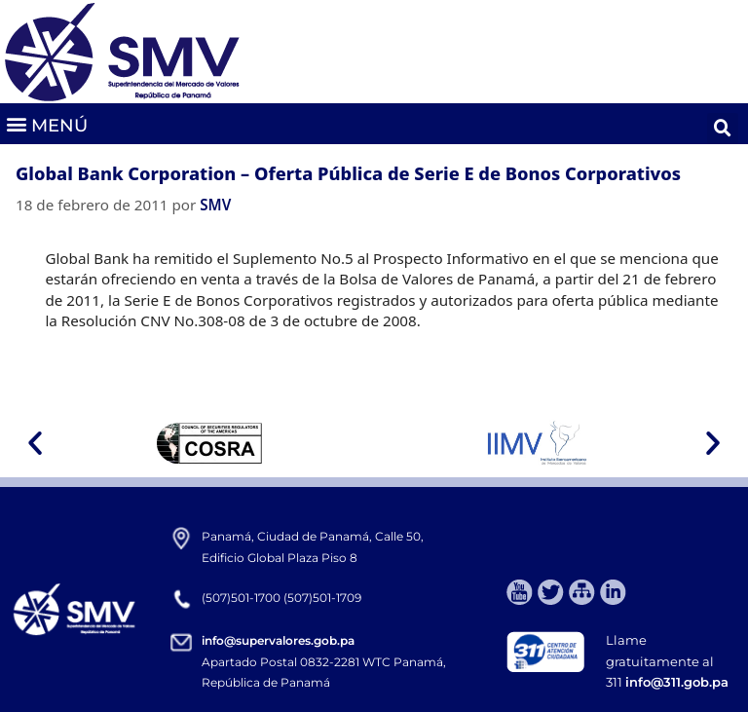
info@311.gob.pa (677, 682)
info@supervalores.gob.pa (278, 640)
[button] (46, 124)
